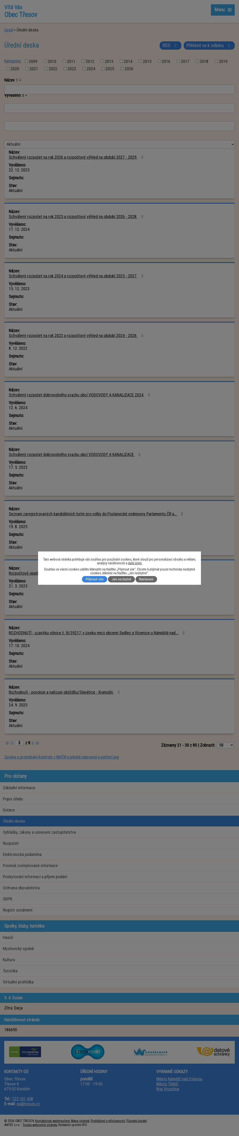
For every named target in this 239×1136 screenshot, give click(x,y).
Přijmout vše (95, 579)
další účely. (135, 563)
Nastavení (146, 579)
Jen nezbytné (121, 579)
